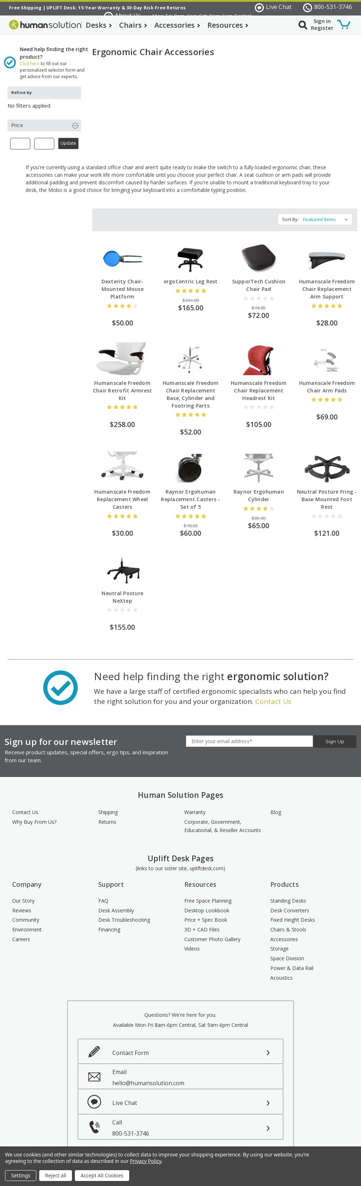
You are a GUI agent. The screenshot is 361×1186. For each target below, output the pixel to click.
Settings (20, 1175)
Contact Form (130, 1048)
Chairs (133, 25)
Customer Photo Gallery (212, 934)
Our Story (23, 896)
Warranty (195, 807)
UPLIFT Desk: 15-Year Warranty (83, 8)
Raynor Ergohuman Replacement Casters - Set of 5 (190, 495)
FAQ (103, 896)
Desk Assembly (116, 905)
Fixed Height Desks (292, 915)
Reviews (21, 905)
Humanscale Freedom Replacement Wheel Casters (122, 495)
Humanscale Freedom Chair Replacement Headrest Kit (259, 386)
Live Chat (273, 7)
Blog (275, 807)
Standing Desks (288, 896)
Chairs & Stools (288, 925)
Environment (27, 925)
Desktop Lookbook (206, 905)
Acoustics (281, 973)
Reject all (55, 1175)
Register (322, 27)
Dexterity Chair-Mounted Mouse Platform (122, 285)
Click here (30, 59)
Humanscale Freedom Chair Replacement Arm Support (327, 285)
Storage (279, 944)
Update (68, 139)
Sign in (322, 21)
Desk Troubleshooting (124, 915)
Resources (227, 25)
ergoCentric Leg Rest (191, 277)
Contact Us (273, 697)
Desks (99, 25)
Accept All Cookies (102, 1175)
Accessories (177, 25)
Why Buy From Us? (34, 817)
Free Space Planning (207, 896)
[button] (44, 121)
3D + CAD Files (202, 925)
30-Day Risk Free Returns (156, 8)
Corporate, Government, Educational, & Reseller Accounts (222, 821)
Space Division (287, 954)
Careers (21, 934)
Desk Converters (289, 905)
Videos (192, 944)
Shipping (108, 807)
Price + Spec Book (205, 915)
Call (197, 1123)
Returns (107, 817)
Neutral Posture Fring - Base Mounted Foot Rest (327, 495)
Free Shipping (25, 8)
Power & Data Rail (291, 963)
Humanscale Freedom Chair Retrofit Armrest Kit (122, 386)
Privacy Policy (145, 1161)
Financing (109, 925)
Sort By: (290, 215)
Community (25, 915)
